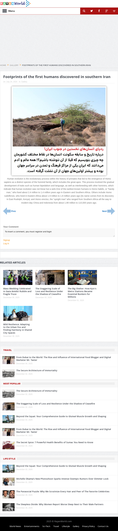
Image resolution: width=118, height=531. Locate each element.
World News (15, 526)
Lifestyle (66, 526)
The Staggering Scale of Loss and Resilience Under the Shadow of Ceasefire (49, 291)
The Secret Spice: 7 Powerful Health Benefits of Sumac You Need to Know (54, 442)
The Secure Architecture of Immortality (36, 370)
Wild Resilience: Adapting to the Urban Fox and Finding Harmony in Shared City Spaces (17, 328)
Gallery (24, 82)
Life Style (9, 458)
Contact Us (103, 526)
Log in (6, 243)
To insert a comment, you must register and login (59, 233)
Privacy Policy (88, 526)
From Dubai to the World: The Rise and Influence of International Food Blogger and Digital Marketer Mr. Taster (63, 358)
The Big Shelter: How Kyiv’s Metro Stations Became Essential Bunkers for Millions (82, 292)
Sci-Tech (46, 526)
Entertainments (31, 526)
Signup (6, 240)
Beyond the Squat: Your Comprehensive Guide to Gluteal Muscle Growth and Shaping (61, 416)
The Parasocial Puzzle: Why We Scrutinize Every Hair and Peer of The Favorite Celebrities (62, 491)
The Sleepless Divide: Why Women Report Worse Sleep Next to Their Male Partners (59, 504)
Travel (7, 350)
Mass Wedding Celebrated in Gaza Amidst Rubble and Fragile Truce (17, 291)
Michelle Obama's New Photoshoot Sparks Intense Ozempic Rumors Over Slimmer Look (62, 478)
